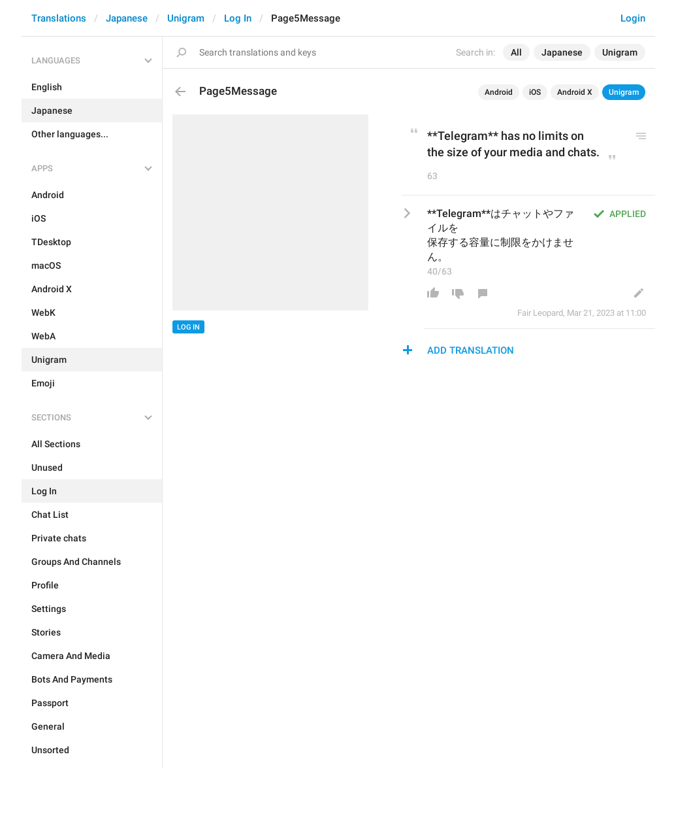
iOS (535, 92)
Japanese (127, 18)
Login (632, 18)
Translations (58, 18)
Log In (237, 18)
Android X (574, 92)
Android (499, 92)
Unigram (185, 18)
